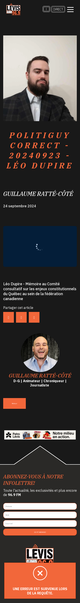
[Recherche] (46, 9)
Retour (14, 403)
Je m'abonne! (40, 532)
